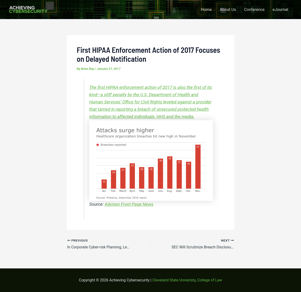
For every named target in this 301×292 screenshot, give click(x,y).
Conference (254, 9)
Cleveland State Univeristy (173, 280)
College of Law (209, 280)
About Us (228, 9)
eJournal (280, 9)
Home (206, 9)
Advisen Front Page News (129, 204)
